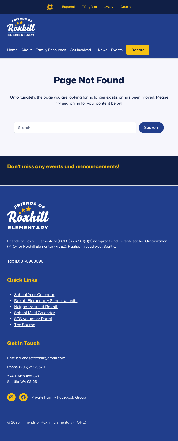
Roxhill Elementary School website (45, 300)
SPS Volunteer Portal (33, 319)
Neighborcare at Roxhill (36, 307)
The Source (24, 325)
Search (151, 127)
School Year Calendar (34, 294)
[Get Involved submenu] (82, 50)
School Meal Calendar (34, 313)
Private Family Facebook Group (58, 397)
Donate (137, 49)
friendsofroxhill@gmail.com (42, 357)
